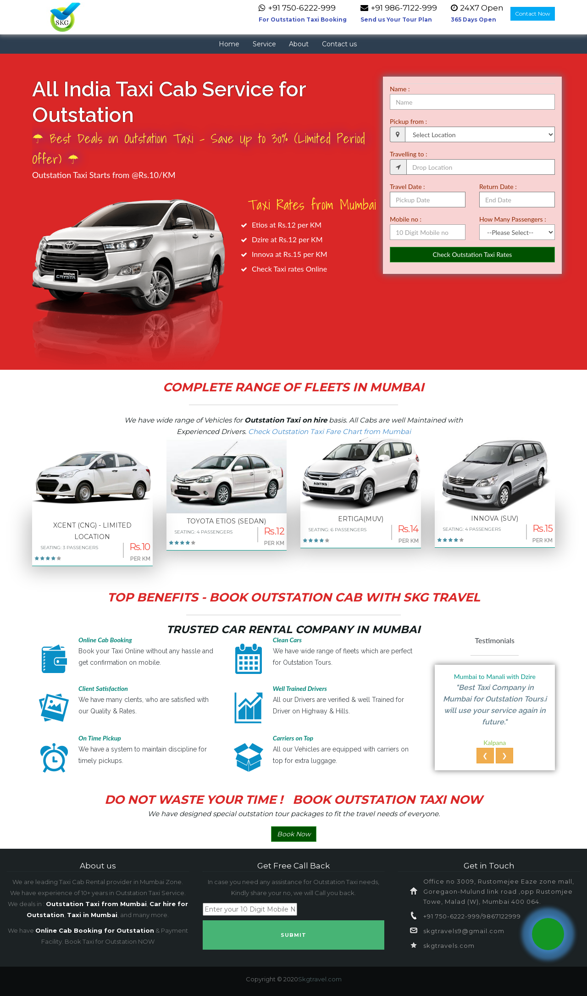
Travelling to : (408, 154)
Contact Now (532, 13)
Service (264, 44)
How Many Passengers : (512, 219)
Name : (400, 89)
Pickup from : (408, 121)
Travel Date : (407, 186)
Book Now (293, 834)
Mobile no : (405, 219)
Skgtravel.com (320, 979)
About (299, 44)
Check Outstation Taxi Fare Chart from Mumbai (329, 431)
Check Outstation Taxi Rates (472, 254)
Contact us (339, 44)
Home (229, 44)
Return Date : (498, 186)
